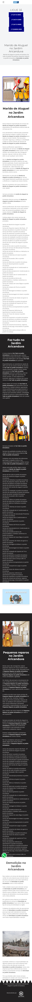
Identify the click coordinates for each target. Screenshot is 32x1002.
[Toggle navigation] (3, 2)
